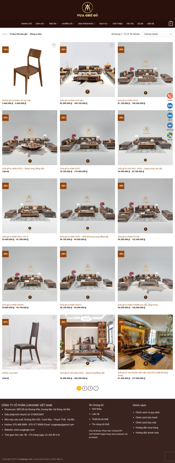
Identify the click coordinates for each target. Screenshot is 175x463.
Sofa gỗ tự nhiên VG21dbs (72, 100)
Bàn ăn (53, 23)
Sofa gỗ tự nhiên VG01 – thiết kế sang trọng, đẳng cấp (84, 236)
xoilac (143, 439)
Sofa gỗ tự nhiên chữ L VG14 (15, 236)
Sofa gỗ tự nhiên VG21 (70, 168)
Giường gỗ (68, 23)
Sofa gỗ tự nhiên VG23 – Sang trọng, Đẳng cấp (23, 168)
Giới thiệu (118, 24)
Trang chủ (26, 24)
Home (4, 34)
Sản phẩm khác (87, 23)
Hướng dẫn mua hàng (147, 427)
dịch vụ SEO (51, 459)
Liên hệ (150, 24)
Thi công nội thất (100, 424)
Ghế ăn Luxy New (10, 373)
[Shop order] (158, 34)
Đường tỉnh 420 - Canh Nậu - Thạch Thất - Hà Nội (49, 419)
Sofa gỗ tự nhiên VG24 (128, 100)
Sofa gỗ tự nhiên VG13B (128, 236)
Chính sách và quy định (148, 412)
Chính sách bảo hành (146, 417)
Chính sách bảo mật (146, 422)
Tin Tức (130, 24)
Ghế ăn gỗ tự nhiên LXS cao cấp (16, 100)
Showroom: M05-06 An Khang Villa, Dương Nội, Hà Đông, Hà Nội (37, 409)
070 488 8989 (20, 424)
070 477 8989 (36, 424)
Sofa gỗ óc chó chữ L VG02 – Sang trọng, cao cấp (140, 168)
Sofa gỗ (41, 23)
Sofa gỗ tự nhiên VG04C (13, 305)
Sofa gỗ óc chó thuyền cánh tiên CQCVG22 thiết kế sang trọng (143, 374)
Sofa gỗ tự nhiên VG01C (71, 305)
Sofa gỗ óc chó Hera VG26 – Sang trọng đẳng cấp (82, 373)
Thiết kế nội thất (100, 419)
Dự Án (140, 24)
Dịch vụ (104, 23)
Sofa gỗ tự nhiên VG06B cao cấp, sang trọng (138, 305)
